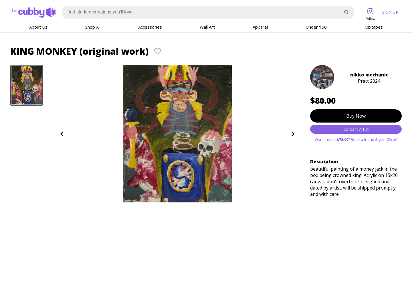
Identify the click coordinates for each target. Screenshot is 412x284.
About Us (38, 27)
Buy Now (356, 116)
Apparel (260, 27)
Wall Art (207, 27)
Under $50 (316, 27)
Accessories (150, 27)
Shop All (92, 27)
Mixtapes (374, 27)
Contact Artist (356, 129)
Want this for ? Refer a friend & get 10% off (356, 139)
